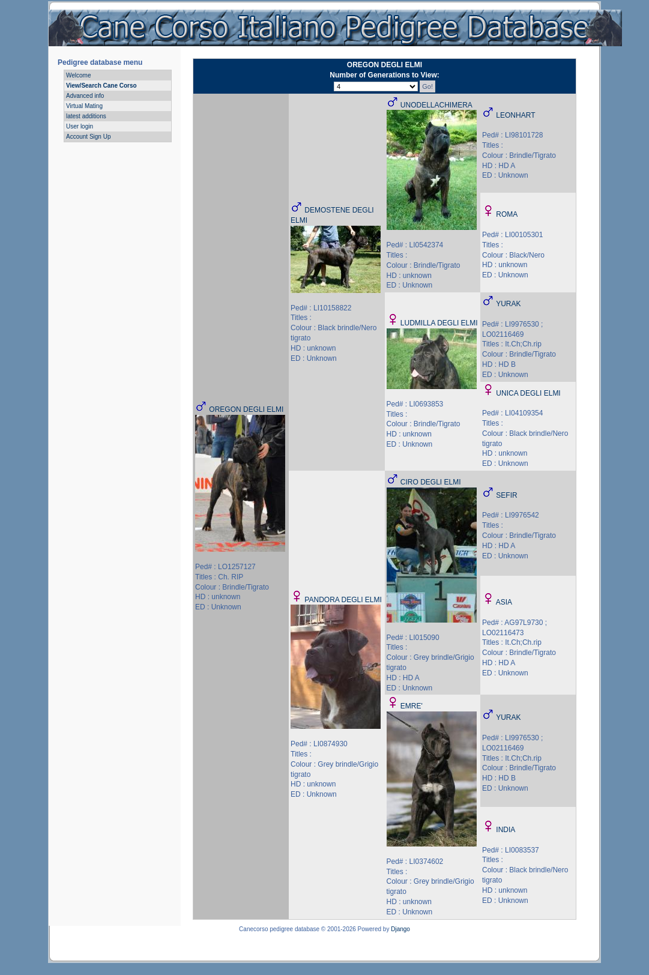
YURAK (508, 304)
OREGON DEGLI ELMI (246, 409)
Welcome (78, 75)
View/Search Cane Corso (101, 85)
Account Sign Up (88, 136)
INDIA (505, 830)
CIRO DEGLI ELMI (430, 482)
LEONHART (515, 115)
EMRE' (411, 706)
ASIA (504, 602)
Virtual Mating (84, 106)
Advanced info (85, 95)
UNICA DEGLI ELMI (528, 393)
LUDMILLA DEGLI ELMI (439, 323)
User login (79, 126)
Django (400, 929)
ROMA (507, 214)
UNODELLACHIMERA (436, 105)
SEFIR (506, 495)
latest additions (86, 116)
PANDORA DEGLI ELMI (342, 600)
